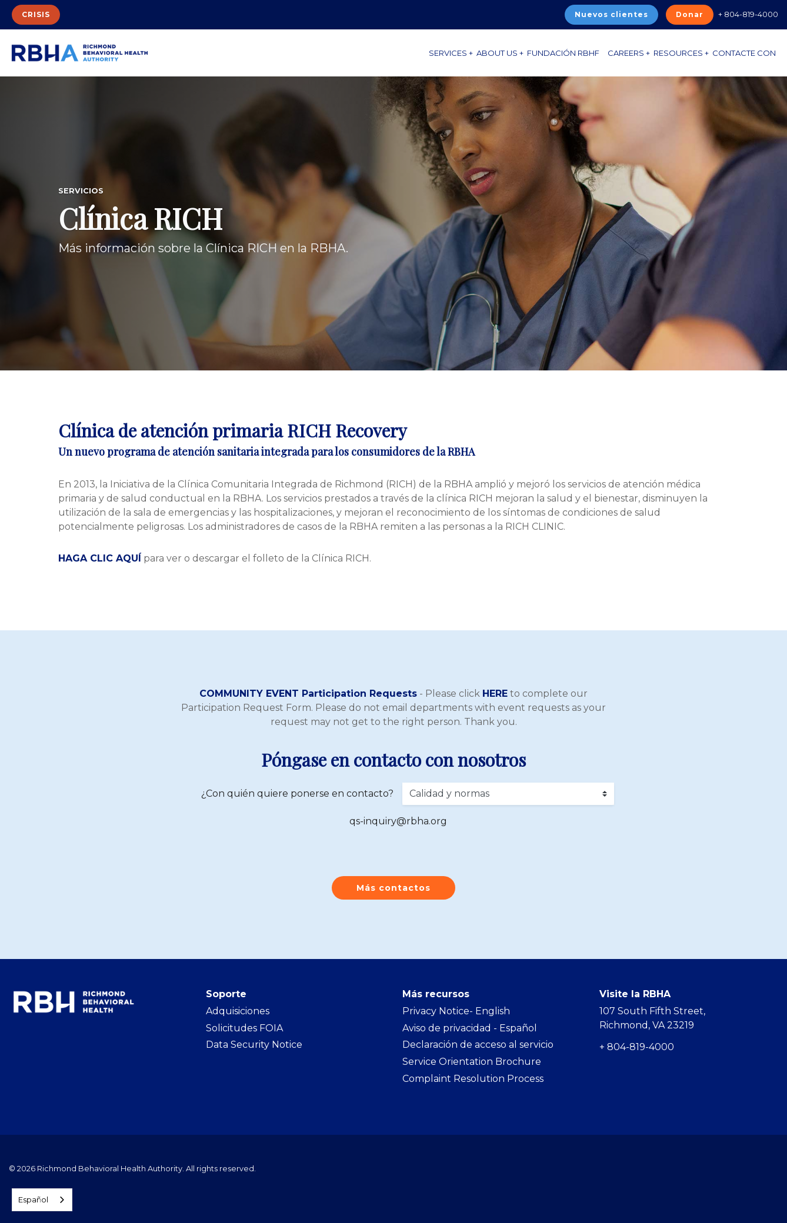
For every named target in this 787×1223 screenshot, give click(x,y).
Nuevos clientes (611, 14)
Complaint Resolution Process (472, 1078)
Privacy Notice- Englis (452, 1011)
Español (33, 1199)
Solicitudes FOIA (244, 1028)
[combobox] (42, 1199)
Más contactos (393, 888)
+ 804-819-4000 (748, 14)
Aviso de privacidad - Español (469, 1028)
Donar (689, 14)
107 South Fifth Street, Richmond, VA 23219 (652, 1018)
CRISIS (36, 14)
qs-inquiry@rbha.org (398, 821)
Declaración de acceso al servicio (477, 1044)
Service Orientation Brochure (471, 1061)
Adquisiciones (237, 1011)
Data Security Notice (254, 1044)
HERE (495, 693)
